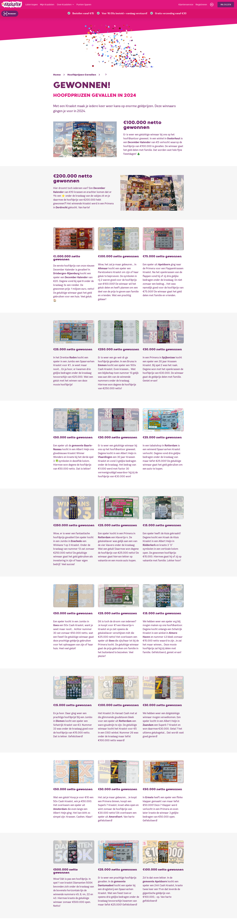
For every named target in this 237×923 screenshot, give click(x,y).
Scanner (10, 13)
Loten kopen (31, 4)
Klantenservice (186, 4)
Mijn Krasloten (47, 4)
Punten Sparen (83, 4)
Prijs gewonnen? (143, 893)
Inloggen (226, 4)
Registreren (201, 4)
